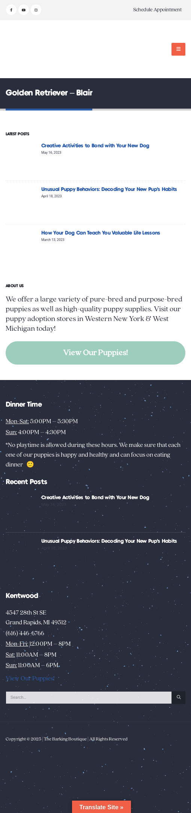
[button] (178, 49)
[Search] (178, 697)
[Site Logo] (29, 49)
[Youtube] (23, 10)
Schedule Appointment (157, 9)
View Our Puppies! (95, 353)
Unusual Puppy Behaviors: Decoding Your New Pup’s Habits (109, 189)
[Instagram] (36, 10)
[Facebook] (11, 10)
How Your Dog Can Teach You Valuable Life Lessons (100, 233)
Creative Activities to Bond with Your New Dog (95, 145)
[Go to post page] (22, 158)
